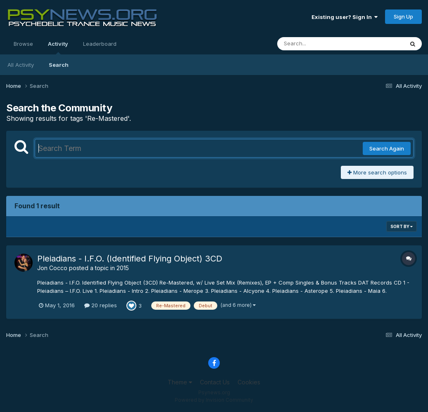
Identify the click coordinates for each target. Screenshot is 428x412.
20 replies (100, 305)
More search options (377, 172)
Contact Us (215, 382)
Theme (180, 382)
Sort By (401, 226)
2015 (123, 267)
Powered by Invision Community (214, 400)
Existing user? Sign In (344, 17)
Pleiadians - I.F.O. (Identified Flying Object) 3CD (129, 259)
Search (59, 64)
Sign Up (403, 16)
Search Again (386, 148)
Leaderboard (100, 43)
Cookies (249, 382)
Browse (23, 43)
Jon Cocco (52, 267)
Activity (58, 47)
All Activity (20, 64)
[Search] (318, 43)
